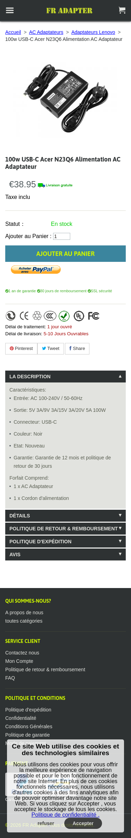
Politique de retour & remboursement (45, 669)
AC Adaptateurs (46, 32)
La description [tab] (30, 376)
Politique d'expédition (28, 709)
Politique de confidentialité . (65, 815)
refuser (46, 823)
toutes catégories (24, 620)
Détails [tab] (19, 515)
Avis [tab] (15, 554)
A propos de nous (24, 612)
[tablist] (65, 465)
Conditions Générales (28, 726)
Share (77, 348)
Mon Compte (19, 661)
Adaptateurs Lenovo (93, 32)
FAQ (10, 677)
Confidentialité (20, 718)
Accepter (83, 823)
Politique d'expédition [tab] (40, 541)
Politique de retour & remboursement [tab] (63, 528)
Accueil (13, 32)
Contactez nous (22, 652)
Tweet (50, 348)
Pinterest (21, 348)
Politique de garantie (27, 734)
